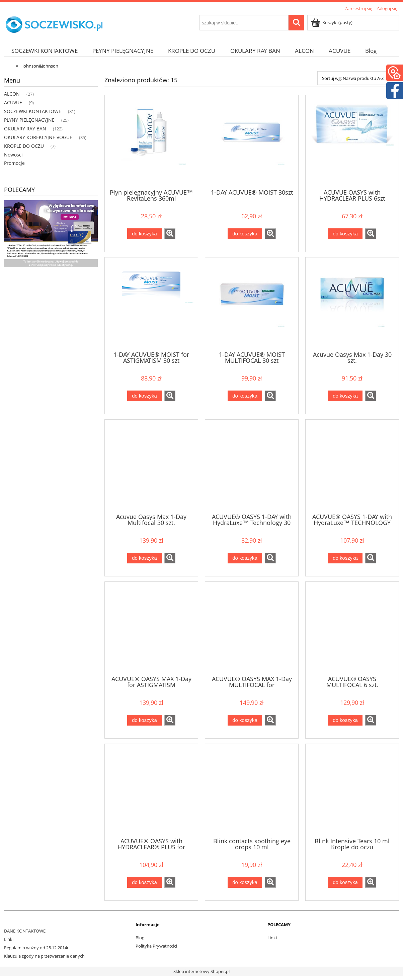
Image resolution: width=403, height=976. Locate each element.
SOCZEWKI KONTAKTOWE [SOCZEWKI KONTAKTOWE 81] (32, 111)
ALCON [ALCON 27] (12, 94)
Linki (8, 939)
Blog (140, 938)
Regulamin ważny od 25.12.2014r (36, 948)
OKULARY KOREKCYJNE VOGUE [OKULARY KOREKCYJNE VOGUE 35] (38, 137)
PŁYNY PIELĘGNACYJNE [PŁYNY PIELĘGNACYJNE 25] (29, 120)
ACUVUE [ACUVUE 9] (13, 102)
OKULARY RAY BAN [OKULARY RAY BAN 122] (25, 128)
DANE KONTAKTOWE (25, 931)
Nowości (13, 154)
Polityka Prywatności (156, 946)
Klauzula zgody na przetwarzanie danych (44, 956)
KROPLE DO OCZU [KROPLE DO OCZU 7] (24, 146)
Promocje (14, 163)
